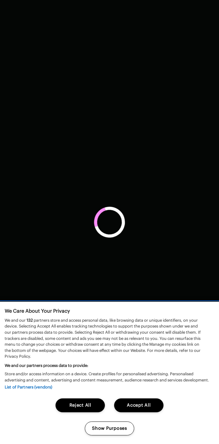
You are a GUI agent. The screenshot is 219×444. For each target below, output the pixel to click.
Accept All (139, 405)
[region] (109, 373)
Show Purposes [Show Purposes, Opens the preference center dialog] (109, 428)
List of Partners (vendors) (28, 387)
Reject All (80, 405)
